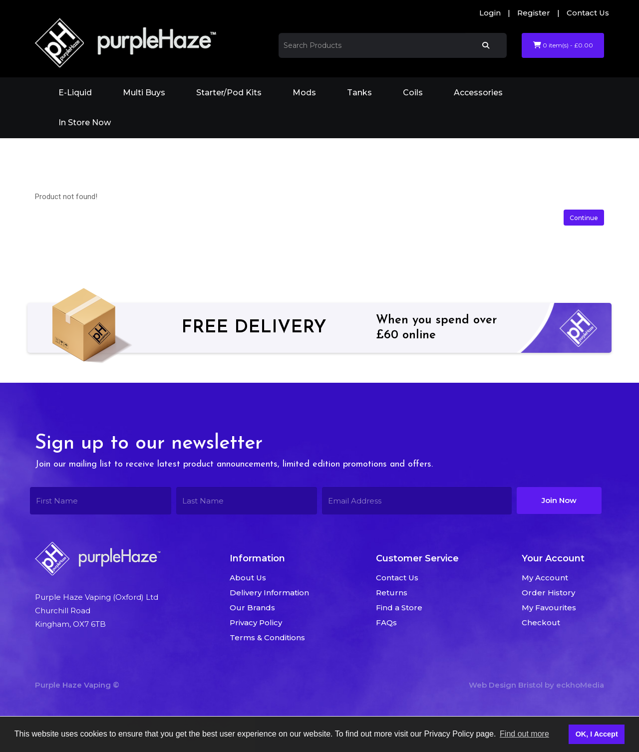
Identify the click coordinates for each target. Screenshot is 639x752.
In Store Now (84, 122)
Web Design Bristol (506, 685)
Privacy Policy (256, 622)
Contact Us (588, 12)
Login (490, 12)
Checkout (541, 622)
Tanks (359, 92)
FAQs (386, 622)
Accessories (478, 92)
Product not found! (164, 152)
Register (533, 12)
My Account (545, 577)
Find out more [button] (524, 734)
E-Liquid (75, 92)
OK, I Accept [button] (597, 734)
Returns (391, 592)
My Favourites (549, 607)
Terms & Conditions (267, 637)
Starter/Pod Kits (229, 92)
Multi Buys (144, 92)
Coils (413, 92)
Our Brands (252, 607)
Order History (548, 592)
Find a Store (399, 607)
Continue (584, 218)
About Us (248, 577)
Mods (304, 92)
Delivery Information (269, 592)
